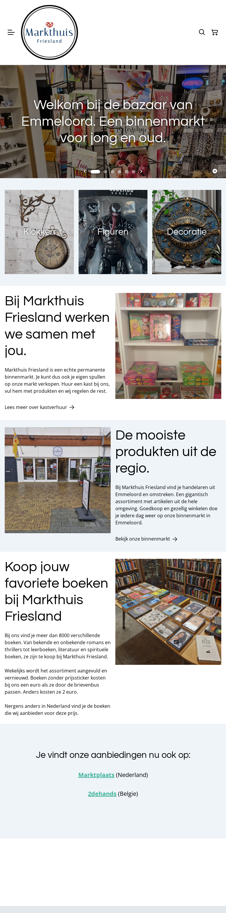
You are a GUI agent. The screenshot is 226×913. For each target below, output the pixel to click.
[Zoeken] (201, 32)
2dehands (102, 794)
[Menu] (11, 32)
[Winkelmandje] (214, 32)
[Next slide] (141, 172)
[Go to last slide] (85, 172)
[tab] (95, 171)
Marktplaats (96, 775)
